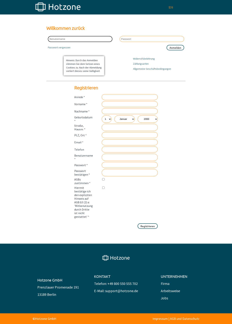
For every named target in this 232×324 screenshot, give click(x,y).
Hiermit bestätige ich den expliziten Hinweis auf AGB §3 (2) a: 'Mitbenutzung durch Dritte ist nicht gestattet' (83, 202)
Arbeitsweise (170, 291)
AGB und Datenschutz (184, 319)
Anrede (79, 97)
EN (171, 7)
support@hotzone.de (121, 291)
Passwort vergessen (59, 47)
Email (78, 142)
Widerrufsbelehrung (144, 58)
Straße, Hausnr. (79, 127)
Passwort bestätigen (82, 172)
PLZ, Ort (80, 135)
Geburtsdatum (83, 119)
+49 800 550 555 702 (122, 283)
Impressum (160, 319)
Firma (165, 283)
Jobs (164, 298)
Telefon (79, 149)
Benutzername (83, 157)
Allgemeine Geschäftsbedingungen (152, 68)
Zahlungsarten (141, 63)
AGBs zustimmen (82, 181)
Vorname (80, 104)
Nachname (82, 111)
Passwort (81, 165)
